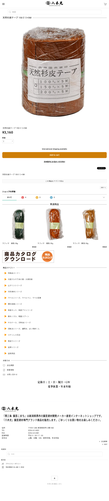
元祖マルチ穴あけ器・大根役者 (20, 279)
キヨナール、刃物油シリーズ (19, 323)
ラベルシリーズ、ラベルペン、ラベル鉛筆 (24, 298)
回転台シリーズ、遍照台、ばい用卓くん (24, 329)
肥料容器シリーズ (15, 304)
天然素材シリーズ (15, 292)
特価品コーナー (14, 273)
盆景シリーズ (13, 347)
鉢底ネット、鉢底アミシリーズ (20, 310)
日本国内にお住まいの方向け (54, 162)
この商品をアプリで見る (54, 181)
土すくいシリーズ (15, 286)
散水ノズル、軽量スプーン (18, 316)
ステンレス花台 (14, 335)
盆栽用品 (11, 354)
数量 (4, 138)
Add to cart (54, 155)
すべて (9, 197)
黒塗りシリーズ (14, 341)
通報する (103, 187)
